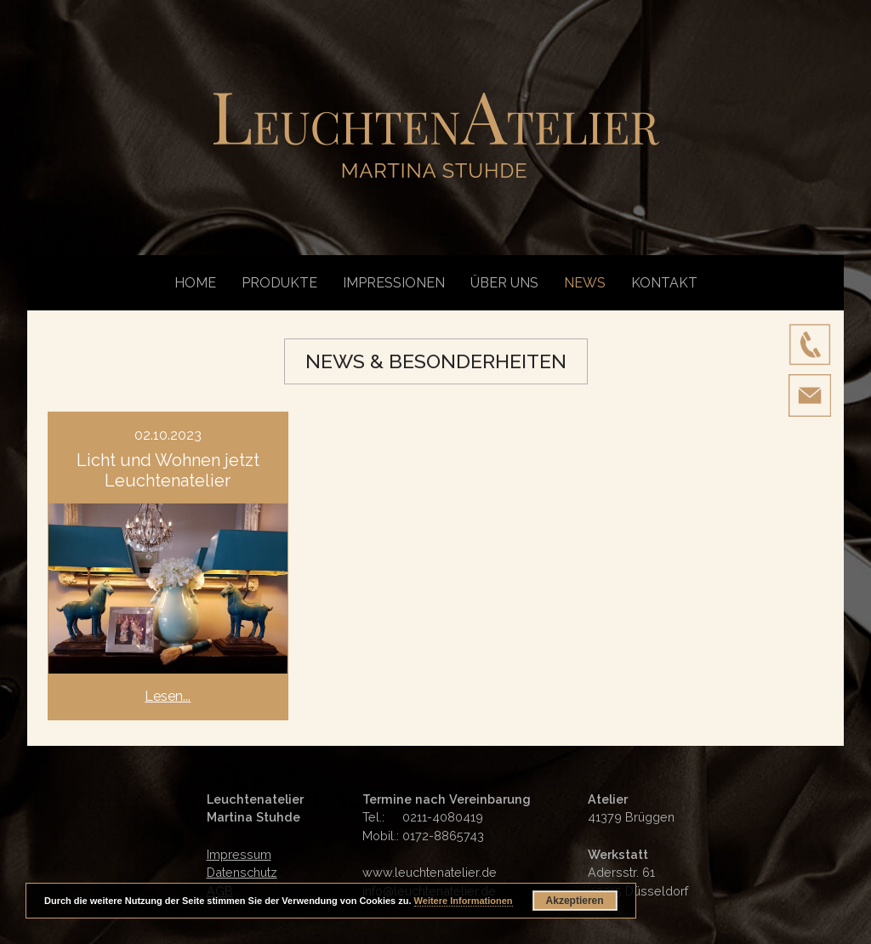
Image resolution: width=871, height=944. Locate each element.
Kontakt (664, 283)
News (585, 283)
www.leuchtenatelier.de (429, 872)
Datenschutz (242, 872)
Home (195, 283)
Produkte (279, 283)
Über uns (504, 283)
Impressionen (394, 283)
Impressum (239, 854)
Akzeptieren (575, 901)
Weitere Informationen (463, 901)
